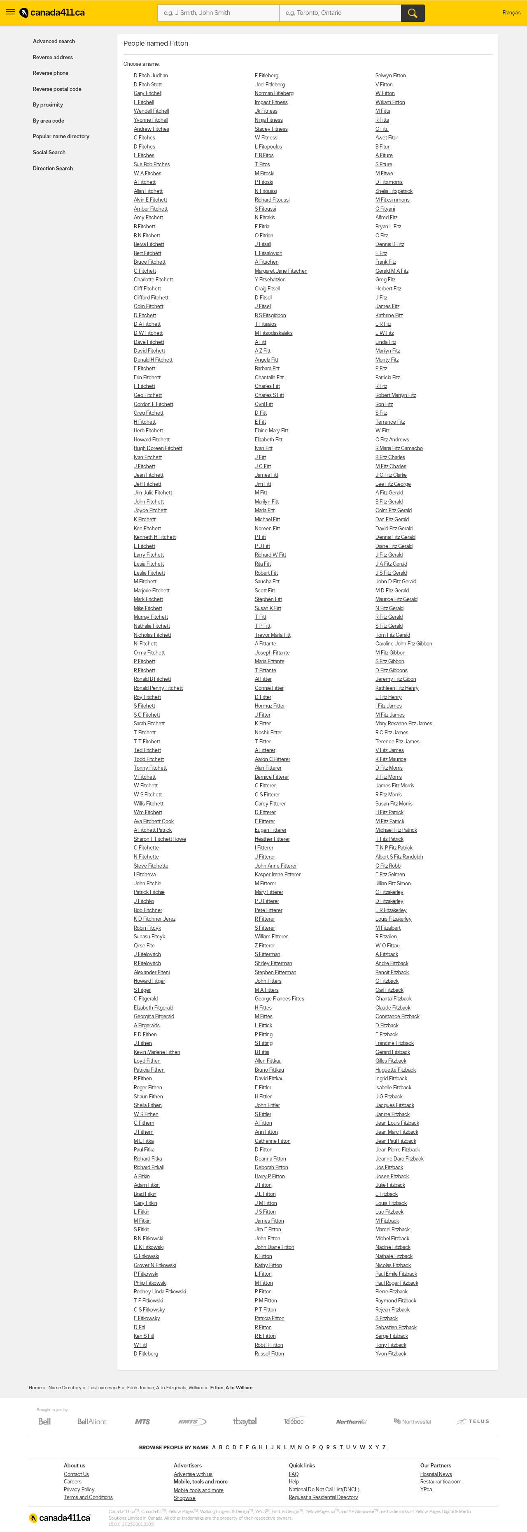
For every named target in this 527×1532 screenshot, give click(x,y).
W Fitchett (146, 786)
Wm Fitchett (148, 812)
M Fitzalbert (388, 928)
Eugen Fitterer (271, 830)
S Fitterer (265, 928)
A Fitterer (265, 750)
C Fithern (144, 1123)
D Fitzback (387, 1025)
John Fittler (267, 1105)
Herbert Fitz (388, 289)
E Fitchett (144, 368)
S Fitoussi (265, 209)
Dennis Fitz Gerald (395, 537)
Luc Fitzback (389, 1212)
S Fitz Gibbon (389, 661)
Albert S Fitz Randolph (399, 857)
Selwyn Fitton (390, 76)
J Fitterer (265, 857)
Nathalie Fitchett (152, 626)
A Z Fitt (262, 351)
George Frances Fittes (279, 999)
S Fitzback (386, 1318)
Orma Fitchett (149, 653)
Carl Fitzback (389, 990)
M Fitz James (390, 715)
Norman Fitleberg (274, 93)
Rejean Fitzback (392, 1310)
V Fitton (384, 85)
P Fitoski (264, 182)
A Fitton (263, 1123)
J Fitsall (263, 244)
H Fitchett (145, 422)
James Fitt (266, 475)
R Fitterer (265, 919)
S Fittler (263, 1114)
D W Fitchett (148, 333)
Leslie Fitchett (149, 573)
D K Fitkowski (148, 1247)
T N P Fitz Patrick (394, 848)
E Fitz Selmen (390, 874)
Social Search (49, 153)
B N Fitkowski (148, 1239)
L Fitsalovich (268, 253)
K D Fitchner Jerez (154, 919)
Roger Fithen (148, 1088)
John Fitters (268, 981)
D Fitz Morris (389, 768)
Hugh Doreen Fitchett (158, 448)
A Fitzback (386, 954)
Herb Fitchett (148, 431)
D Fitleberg (146, 1354)
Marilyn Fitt (267, 502)
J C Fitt (263, 466)
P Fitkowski (146, 1274)
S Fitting (264, 1043)
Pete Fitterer (268, 910)
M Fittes (264, 1016)
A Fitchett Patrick (153, 830)
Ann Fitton (266, 1132)
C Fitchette (146, 848)
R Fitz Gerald (389, 617)
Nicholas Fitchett (152, 635)
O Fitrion (264, 236)
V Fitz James (389, 750)
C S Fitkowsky (149, 1310)
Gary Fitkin (145, 1203)
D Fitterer (265, 812)
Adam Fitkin (147, 1185)
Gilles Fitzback (390, 1061)
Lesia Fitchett (149, 564)
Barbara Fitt (267, 368)
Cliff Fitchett (147, 289)
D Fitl (139, 1327)
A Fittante (265, 644)
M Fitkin (142, 1221)
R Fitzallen (386, 937)
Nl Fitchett (145, 644)
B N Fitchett (147, 236)
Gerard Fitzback (392, 1052)
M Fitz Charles (390, 466)
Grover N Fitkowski (155, 1265)
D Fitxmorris (389, 182)
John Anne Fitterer (276, 866)
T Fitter (263, 742)
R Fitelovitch (147, 963)
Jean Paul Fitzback (395, 1141)
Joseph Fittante (272, 653)
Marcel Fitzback (392, 1230)
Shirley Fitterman (273, 963)
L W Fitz (384, 333)
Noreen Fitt (267, 529)
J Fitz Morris (388, 777)
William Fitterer (271, 937)
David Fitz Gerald (394, 529)
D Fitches (144, 147)
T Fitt (260, 617)
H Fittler (263, 1097)
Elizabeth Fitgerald (153, 1008)
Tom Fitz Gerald (392, 635)
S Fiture (383, 164)
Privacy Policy (79, 1490)
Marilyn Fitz (387, 351)
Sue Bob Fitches (152, 164)
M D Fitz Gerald (392, 591)
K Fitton (263, 1256)
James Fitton (269, 1221)
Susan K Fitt (268, 608)
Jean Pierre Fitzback (397, 1150)
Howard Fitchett (152, 440)
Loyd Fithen (147, 1061)
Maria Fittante (269, 661)
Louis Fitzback (391, 1203)
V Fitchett (145, 777)
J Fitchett (144, 466)
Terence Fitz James (397, 742)
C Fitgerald (146, 999)
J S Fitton (265, 1212)
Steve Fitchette (151, 866)
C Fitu (382, 129)
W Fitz (382, 431)
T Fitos (262, 164)
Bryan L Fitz (388, 227)
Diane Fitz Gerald (394, 546)
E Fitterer (265, 821)
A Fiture (384, 155)
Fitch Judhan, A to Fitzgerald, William (165, 1388)
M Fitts (382, 111)
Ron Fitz (384, 404)
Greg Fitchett (148, 413)
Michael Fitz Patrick (396, 830)
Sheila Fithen (148, 1105)
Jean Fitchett (148, 475)
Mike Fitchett (148, 608)
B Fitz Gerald (389, 502)
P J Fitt (262, 546)
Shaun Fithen (148, 1097)
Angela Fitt (266, 360)
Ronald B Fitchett (152, 679)
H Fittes (263, 1008)
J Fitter (262, 715)
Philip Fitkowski (150, 1283)
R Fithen (143, 1079)
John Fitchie (147, 884)
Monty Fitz (387, 360)
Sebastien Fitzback (396, 1327)
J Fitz (381, 298)
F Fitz (381, 253)
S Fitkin (141, 1230)
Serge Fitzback (391, 1336)
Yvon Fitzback (390, 1354)
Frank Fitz (385, 262)
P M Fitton (266, 1301)
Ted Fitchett (147, 750)
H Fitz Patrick (389, 812)
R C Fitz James (391, 733)
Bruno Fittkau (269, 1070)
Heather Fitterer (272, 839)
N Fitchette (146, 857)
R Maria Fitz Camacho (399, 448)
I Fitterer (264, 848)
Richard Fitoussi (272, 200)
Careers (73, 1482)
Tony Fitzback (390, 1345)
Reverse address (53, 57)
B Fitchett (144, 227)
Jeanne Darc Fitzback (399, 1159)
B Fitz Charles (390, 457)
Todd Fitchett (149, 759)
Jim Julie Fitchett (153, 493)
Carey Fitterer (270, 804)
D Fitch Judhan (151, 76)
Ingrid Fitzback (391, 1079)
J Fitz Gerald (389, 555)
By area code (48, 121)
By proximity (48, 105)
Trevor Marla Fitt (273, 635)
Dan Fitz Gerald (392, 519)
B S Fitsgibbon (270, 315)
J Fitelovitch (147, 954)
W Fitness (266, 138)
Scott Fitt (265, 591)
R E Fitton (265, 1336)
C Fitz (381, 236)
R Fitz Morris (388, 795)
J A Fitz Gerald (391, 564)
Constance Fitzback (397, 1016)
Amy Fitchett (148, 218)
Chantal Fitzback (393, 999)
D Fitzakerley (389, 901)
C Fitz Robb (388, 866)
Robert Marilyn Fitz (395, 395)
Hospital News (436, 1474)
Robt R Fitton (269, 1345)
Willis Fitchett (148, 804)
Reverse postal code (57, 89)
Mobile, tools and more (199, 1490)
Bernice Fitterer (272, 777)
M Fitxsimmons (392, 200)
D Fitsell (263, 298)
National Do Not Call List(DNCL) (324, 1490)
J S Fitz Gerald (391, 573)
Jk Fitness (266, 111)
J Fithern (144, 1132)
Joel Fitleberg (270, 85)
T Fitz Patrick (389, 839)
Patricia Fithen (149, 1070)
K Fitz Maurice (390, 759)
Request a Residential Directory (323, 1497)
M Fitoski (264, 173)
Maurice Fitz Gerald (396, 599)
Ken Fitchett (147, 529)
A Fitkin (142, 1176)
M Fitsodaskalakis (274, 333)
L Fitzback (386, 1194)
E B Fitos (264, 155)
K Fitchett (145, 519)
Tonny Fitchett (150, 768)
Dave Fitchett (149, 342)
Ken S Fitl (144, 1336)
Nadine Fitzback (392, 1247)
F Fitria (262, 227)
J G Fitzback (389, 1097)
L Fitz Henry (388, 697)
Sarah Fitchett (149, 724)
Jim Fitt (263, 484)
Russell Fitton (269, 1354)
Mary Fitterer (269, 892)
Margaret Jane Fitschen (281, 271)
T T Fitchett (147, 742)
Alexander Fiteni (152, 972)
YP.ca (426, 1490)
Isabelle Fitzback (393, 1088)
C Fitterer (265, 786)
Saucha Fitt (267, 582)
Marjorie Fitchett (152, 591)
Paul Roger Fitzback (396, 1283)
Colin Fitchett (148, 306)
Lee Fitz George (393, 484)
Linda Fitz (385, 342)
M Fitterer (265, 884)
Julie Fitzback (390, 1185)
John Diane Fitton (274, 1247)
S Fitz (381, 413)
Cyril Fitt (264, 404)
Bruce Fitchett (150, 262)
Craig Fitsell (267, 289)
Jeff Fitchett (147, 484)
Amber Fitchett (151, 209)
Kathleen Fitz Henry (397, 688)
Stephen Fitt (268, 599)
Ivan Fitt (264, 448)
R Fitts (382, 120)
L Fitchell (144, 102)
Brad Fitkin (145, 1194)
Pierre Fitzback (391, 1292)
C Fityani (385, 209)
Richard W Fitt (270, 555)
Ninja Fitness (269, 120)
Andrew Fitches (151, 129)
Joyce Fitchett (150, 510)
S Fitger (142, 990)
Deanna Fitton (270, 1159)
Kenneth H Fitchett (155, 537)
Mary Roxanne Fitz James (403, 724)
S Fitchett (144, 706)
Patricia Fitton (269, 1318)
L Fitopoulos (268, 147)
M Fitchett (145, 582)
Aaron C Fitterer (272, 759)
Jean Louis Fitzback (397, 1123)
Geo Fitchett (148, 395)
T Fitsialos (266, 324)
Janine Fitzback (392, 1114)
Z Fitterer (265, 946)
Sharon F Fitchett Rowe (160, 839)
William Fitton (390, 102)
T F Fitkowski (148, 1301)
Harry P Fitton (270, 1176)
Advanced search (54, 41)
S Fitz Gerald (389, 626)
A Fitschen (267, 262)
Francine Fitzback (394, 1043)
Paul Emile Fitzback (396, 1274)
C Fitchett (145, 271)
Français (512, 13)
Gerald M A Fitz (391, 271)
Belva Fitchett (149, 244)
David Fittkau (269, 1079)
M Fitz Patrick (389, 821)
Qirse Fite (144, 946)
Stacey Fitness (271, 129)
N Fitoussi (266, 191)
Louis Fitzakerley (393, 919)
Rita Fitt (263, 564)
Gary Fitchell (147, 93)
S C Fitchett (147, 715)
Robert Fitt (266, 573)
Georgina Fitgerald (154, 1016)
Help (294, 1482)
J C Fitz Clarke (391, 475)
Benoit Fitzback (392, 972)
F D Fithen (145, 1035)
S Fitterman (267, 954)
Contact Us (76, 1474)
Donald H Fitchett (153, 360)
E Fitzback (386, 1035)
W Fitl (140, 1345)
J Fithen (143, 1043)
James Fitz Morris (394, 786)
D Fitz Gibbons (391, 670)
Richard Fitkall (148, 1167)
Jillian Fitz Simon (393, 884)
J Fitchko (144, 901)
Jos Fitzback (389, 1167)
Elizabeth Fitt (268, 440)
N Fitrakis (265, 218)
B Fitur (382, 147)
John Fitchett (149, 502)
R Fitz (381, 386)
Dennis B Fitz (389, 244)
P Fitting (264, 1035)
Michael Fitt (267, 519)
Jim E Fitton (268, 1230)
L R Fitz (383, 324)
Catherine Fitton (273, 1141)
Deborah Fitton (271, 1167)
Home (35, 1388)
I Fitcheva (145, 874)
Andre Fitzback (391, 963)
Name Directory (65, 1388)
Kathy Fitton (268, 1265)
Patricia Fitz (387, 378)
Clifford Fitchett (151, 298)
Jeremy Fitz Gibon (395, 679)
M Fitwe (384, 173)
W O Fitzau (387, 946)
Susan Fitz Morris (394, 804)
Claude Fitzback (392, 1008)
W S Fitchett (148, 795)
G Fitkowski (146, 1256)
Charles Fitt (267, 386)
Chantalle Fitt (269, 378)
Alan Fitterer (268, 768)
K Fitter (263, 724)
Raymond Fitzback (395, 1301)
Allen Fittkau (268, 1061)
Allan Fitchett (148, 191)
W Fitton (385, 93)
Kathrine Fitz (389, 315)
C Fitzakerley (389, 892)
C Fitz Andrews (392, 440)
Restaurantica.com (441, 1482)
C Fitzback (387, 981)
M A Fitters (267, 990)
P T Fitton (265, 1310)
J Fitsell (263, 306)
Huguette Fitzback (395, 1070)
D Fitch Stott (148, 85)
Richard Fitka (148, 1159)
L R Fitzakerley (391, 910)
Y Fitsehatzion (270, 280)
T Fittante (265, 670)
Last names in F (104, 1388)
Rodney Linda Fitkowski (160, 1292)
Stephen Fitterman (275, 972)
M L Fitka (144, 1141)
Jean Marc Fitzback (396, 1132)
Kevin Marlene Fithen (157, 1052)
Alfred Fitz (386, 218)
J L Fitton (265, 1194)
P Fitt (260, 537)
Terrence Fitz (390, 422)
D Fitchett (145, 315)
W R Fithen (146, 1114)
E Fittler (263, 1088)
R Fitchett (144, 670)
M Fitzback (387, 1221)
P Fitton (263, 1292)
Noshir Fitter (268, 733)
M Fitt (261, 493)
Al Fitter (263, 679)
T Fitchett (145, 733)
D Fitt (261, 413)
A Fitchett (145, 182)
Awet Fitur (386, 138)
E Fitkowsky (147, 1318)
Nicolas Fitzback (393, 1265)
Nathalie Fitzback (394, 1256)
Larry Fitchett (149, 555)
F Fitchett (144, 386)
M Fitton (264, 1283)
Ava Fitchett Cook (154, 821)
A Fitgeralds (147, 1025)
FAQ (293, 1474)
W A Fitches (147, 173)
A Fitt (260, 342)
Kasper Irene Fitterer (278, 874)
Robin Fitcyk (147, 928)
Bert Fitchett (147, 253)
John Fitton (267, 1239)
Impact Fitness (271, 102)
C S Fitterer (267, 795)
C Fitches (144, 138)
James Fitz (387, 306)
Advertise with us (193, 1474)
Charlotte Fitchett (153, 280)
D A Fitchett (147, 324)
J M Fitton (266, 1203)
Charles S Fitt (269, 395)
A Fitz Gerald (389, 493)
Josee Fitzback (392, 1176)
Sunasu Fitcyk (149, 937)
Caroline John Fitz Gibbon (403, 644)
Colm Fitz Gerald (393, 510)
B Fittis (262, 1052)
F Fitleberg (266, 76)
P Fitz (381, 368)
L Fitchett (144, 546)
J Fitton (263, 1185)
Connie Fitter (269, 688)
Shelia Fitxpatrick (394, 191)
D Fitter (263, 697)
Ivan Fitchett (148, 457)
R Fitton (263, 1327)
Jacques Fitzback (394, 1105)
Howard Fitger (149, 981)
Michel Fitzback (392, 1239)
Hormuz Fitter (270, 706)
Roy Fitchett (147, 697)
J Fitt (260, 457)
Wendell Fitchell (151, 111)
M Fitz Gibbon (390, 653)
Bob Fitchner (148, 910)
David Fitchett (149, 351)
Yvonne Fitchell (151, 120)
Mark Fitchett (148, 599)
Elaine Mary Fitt (271, 431)
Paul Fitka (144, 1150)
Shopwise (185, 1498)
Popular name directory (61, 136)
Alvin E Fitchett (150, 200)
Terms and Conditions (88, 1497)
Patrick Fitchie (149, 892)
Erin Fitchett (147, 378)
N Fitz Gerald (389, 608)
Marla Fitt (265, 510)
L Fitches (144, 155)
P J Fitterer (267, 901)
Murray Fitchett (151, 617)
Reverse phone (50, 73)
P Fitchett (144, 661)
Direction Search (53, 169)
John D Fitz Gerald (395, 582)
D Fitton (264, 1150)
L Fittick (263, 1025)
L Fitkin (141, 1212)
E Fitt (260, 422)
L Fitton (263, 1274)
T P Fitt (262, 626)
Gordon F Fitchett (153, 404)
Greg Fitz (385, 280)
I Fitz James (388, 706)
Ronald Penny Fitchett (158, 688)
